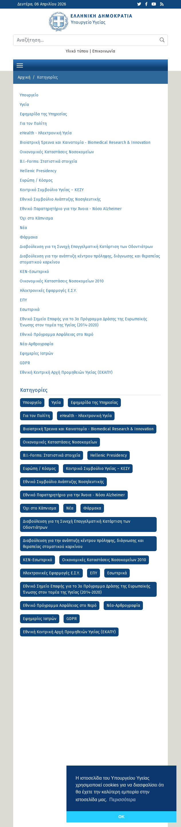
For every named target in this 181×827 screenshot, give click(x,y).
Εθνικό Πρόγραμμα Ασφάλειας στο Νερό (60, 605)
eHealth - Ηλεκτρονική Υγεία (86, 415)
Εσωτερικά (117, 573)
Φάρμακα (92, 508)
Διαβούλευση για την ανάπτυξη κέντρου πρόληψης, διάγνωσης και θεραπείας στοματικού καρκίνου (83, 543)
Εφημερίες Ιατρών (39, 618)
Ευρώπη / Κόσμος (39, 468)
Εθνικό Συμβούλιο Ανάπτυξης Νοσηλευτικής (63, 481)
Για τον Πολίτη (36, 415)
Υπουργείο (32, 402)
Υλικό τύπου (77, 51)
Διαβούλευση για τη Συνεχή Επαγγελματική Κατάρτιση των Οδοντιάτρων (76, 524)
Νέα (69, 508)
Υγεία (56, 402)
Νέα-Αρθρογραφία (123, 605)
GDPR (71, 618)
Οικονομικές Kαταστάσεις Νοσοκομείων (60, 442)
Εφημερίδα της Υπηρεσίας (94, 402)
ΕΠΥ (93, 573)
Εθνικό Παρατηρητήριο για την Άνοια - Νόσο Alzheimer (74, 495)
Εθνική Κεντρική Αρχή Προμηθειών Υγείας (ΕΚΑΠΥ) (69, 632)
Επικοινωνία (103, 51)
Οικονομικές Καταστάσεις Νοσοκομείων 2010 (104, 559)
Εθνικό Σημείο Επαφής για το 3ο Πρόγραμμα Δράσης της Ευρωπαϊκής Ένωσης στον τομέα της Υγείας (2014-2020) (86, 589)
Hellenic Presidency (108, 455)
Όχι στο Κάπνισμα (39, 508)
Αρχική (24, 77)
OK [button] (121, 816)
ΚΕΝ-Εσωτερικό (37, 559)
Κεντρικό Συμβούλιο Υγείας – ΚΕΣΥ (98, 468)
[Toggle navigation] (19, 64)
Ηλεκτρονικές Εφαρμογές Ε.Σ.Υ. (51, 573)
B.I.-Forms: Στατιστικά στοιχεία (51, 455)
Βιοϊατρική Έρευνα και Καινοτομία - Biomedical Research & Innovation (88, 429)
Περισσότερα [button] (122, 799)
